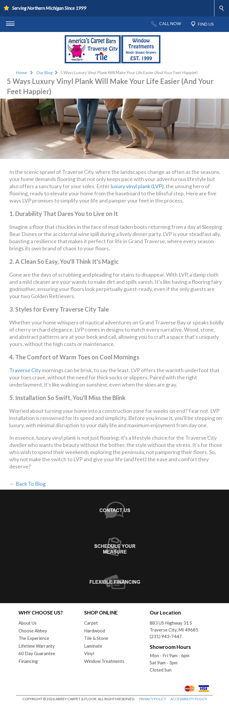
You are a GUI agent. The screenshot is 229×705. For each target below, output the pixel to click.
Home (21, 72)
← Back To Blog (27, 483)
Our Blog (44, 72)
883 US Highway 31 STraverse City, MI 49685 (174, 626)
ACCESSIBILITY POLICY (188, 699)
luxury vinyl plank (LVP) (137, 186)
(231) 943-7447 (166, 636)
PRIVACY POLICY (152, 699)
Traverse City (25, 370)
